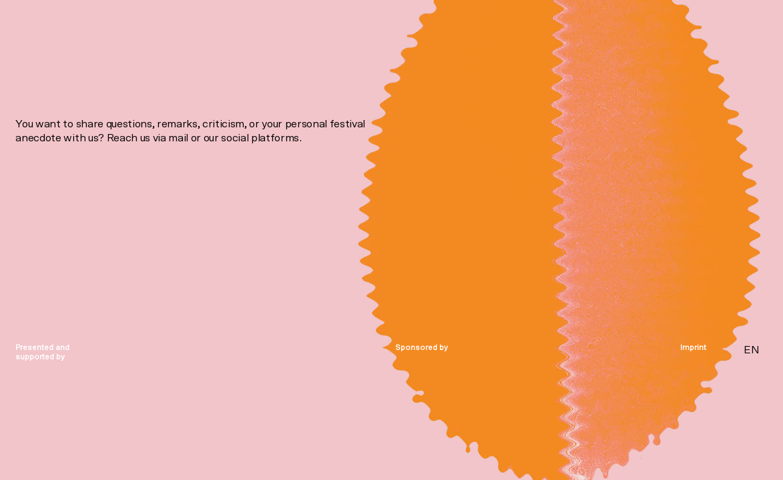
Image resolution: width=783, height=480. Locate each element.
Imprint (693, 347)
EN (751, 350)
